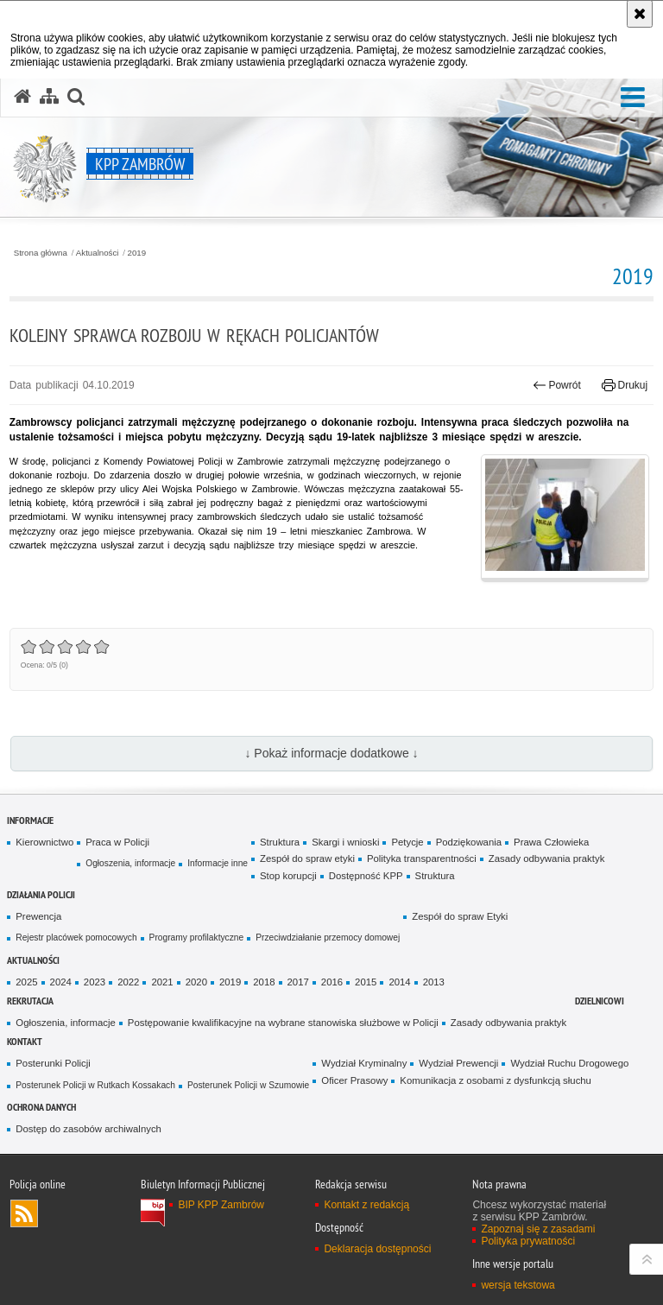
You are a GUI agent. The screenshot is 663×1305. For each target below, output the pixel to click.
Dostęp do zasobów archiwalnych (88, 1129)
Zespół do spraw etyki (307, 858)
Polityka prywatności (528, 1241)
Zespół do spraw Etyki (460, 916)
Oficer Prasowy (354, 1080)
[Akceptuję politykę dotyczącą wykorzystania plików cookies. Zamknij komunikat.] (640, 14)
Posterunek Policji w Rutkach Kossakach (95, 1085)
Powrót (557, 385)
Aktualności (97, 253)
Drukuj (624, 385)
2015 (365, 982)
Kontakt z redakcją (366, 1205)
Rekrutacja (30, 1000)
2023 (94, 982)
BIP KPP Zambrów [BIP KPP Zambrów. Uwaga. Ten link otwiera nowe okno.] (221, 1205)
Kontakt (24, 1041)
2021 (162, 982)
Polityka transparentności (422, 858)
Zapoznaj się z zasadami (538, 1229)
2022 (128, 982)
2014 (399, 982)
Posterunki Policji (53, 1063)
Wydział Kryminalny (364, 1063)
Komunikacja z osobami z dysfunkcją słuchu (495, 1080)
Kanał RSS (24, 1213)
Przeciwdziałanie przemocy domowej (328, 937)
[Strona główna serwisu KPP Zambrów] (22, 96)
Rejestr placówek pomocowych (76, 937)
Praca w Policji (117, 842)
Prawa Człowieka (551, 842)
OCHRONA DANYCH (41, 1106)
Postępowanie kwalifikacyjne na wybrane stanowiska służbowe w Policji (283, 1022)
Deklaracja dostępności (377, 1249)
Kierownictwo (44, 842)
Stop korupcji (288, 876)
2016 (332, 982)
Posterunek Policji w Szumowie (248, 1085)
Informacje (30, 820)
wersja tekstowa (517, 1285)
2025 (26, 982)
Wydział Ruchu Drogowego (569, 1063)
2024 (61, 982)
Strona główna (40, 253)
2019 (137, 253)
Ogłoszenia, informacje (130, 863)
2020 (196, 982)
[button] (633, 98)
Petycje (407, 842)
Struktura (280, 842)
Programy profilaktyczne (196, 937)
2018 (264, 982)
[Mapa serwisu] (49, 96)
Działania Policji (41, 894)
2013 (434, 982)
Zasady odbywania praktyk (547, 858)
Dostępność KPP (366, 876)
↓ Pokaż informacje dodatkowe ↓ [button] (331, 753)
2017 (298, 982)
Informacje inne (217, 863)
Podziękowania (469, 842)
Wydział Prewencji (458, 1063)
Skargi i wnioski (345, 842)
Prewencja (38, 916)
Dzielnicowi (599, 1000)
